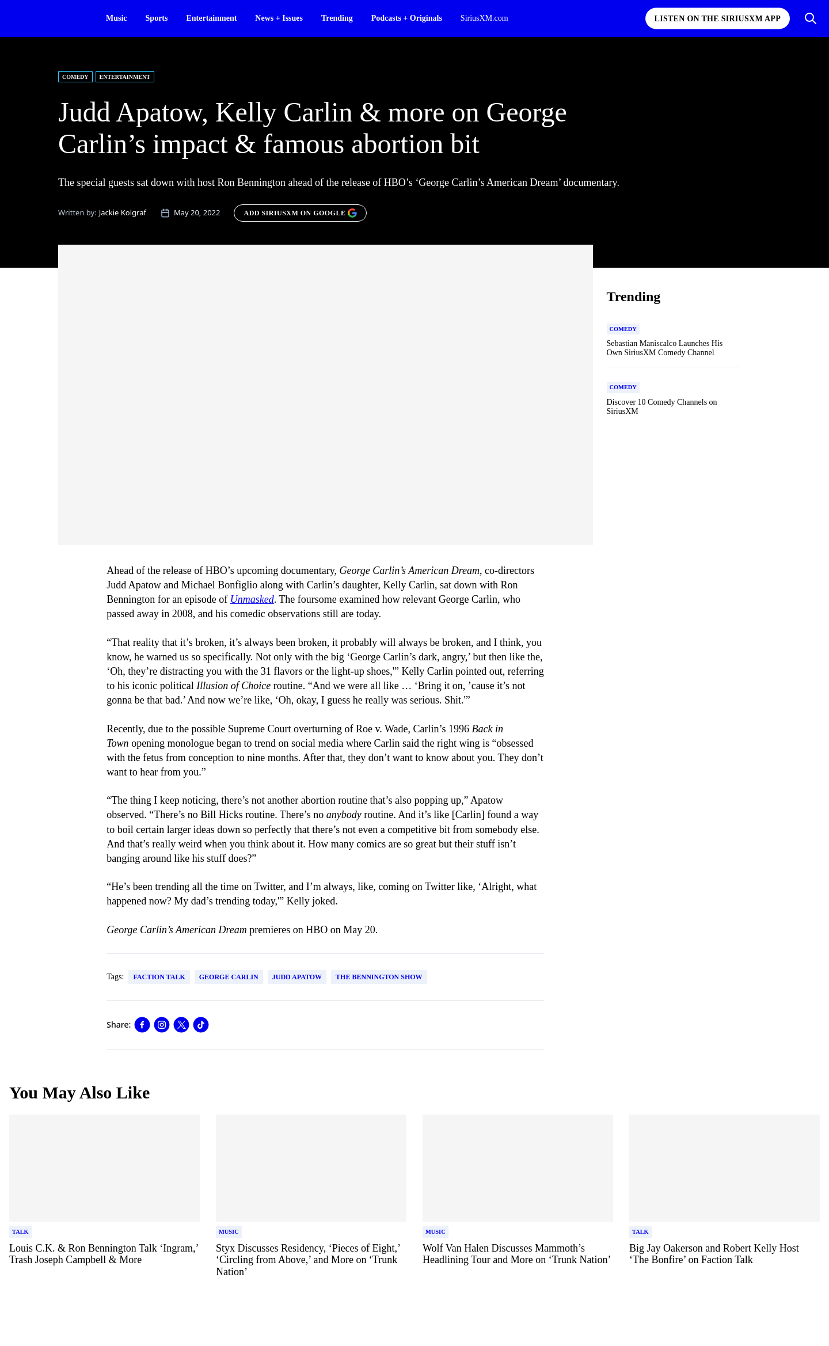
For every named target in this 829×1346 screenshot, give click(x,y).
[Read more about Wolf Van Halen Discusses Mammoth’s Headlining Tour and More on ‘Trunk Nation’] (518, 1260)
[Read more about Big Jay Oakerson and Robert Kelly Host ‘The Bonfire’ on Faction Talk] (724, 1260)
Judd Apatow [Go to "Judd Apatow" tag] (297, 977)
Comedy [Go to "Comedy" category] (75, 77)
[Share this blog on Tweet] (181, 1025)
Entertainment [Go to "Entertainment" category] (125, 77)
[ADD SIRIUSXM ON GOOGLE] (300, 213)
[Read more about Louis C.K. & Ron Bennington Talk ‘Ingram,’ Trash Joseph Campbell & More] (104, 1260)
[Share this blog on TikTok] (201, 1025)
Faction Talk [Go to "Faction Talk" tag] (159, 977)
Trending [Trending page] (337, 18)
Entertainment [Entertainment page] (211, 18)
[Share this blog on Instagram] (162, 1025)
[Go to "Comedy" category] (623, 329)
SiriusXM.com (484, 18)
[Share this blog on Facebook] (142, 1025)
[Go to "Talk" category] (20, 1232)
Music (116, 18)
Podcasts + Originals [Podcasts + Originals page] (406, 18)
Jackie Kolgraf (122, 212)
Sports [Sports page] (157, 18)
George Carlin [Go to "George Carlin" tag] (228, 977)
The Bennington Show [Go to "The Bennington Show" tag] (379, 977)
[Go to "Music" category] (229, 1232)
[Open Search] (810, 18)
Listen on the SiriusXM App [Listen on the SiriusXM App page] (718, 18)
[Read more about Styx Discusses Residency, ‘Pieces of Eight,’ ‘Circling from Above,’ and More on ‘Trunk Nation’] (311, 1260)
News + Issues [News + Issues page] (279, 18)
